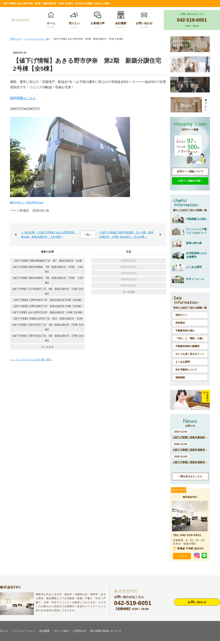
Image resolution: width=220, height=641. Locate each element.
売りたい (74, 20)
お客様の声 (97, 20)
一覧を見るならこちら (190, 476)
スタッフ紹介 (61, 630)
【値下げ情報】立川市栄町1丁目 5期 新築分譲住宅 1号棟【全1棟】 (47, 291)
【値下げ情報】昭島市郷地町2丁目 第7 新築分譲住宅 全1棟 (47, 260)
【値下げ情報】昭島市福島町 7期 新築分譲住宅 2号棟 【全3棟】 (47, 280)
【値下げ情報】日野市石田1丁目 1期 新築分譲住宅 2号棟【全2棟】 (47, 327)
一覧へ (88, 234)
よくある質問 (182, 361)
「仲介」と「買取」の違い (189, 338)
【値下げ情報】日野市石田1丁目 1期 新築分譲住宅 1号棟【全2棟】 (47, 338)
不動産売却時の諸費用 (187, 346)
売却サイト (181, 315)
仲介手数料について (186, 369)
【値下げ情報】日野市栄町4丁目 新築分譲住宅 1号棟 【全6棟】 (47, 306)
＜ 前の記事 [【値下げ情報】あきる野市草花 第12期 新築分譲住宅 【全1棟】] (49, 234)
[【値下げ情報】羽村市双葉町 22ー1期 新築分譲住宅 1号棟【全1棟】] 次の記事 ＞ (126, 234)
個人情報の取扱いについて (105, 630)
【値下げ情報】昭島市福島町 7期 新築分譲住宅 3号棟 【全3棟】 (47, 269)
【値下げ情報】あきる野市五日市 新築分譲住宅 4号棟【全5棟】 (47, 312)
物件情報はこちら (23, 98)
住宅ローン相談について (190, 171)
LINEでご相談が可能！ (190, 180)
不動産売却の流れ (185, 330)
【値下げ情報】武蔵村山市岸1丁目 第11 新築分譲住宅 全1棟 (47, 318)
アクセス (182, 556)
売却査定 (180, 322)
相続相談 (180, 377)
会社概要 (120, 20)
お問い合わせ (144, 20)
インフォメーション (23, 630)
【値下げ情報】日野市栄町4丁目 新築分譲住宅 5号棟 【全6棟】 (47, 300)
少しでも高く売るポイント (189, 354)
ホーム (51, 20)
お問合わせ (79, 630)
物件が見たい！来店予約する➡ (26, 202)
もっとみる (47, 346)
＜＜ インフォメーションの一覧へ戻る (30, 359)
